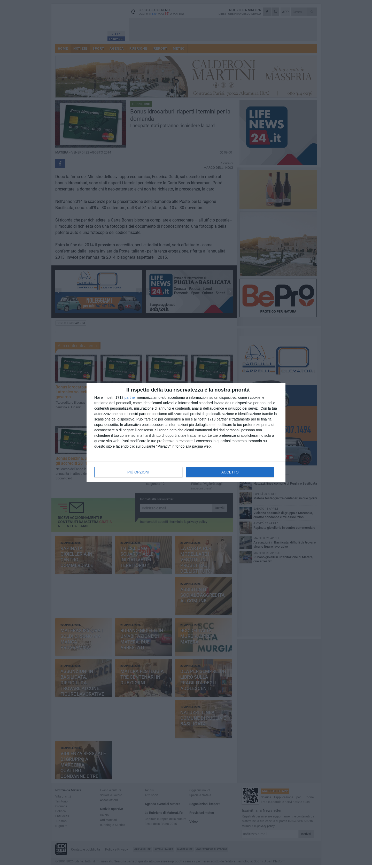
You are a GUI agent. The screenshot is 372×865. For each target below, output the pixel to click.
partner (130, 397)
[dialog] (186, 432)
